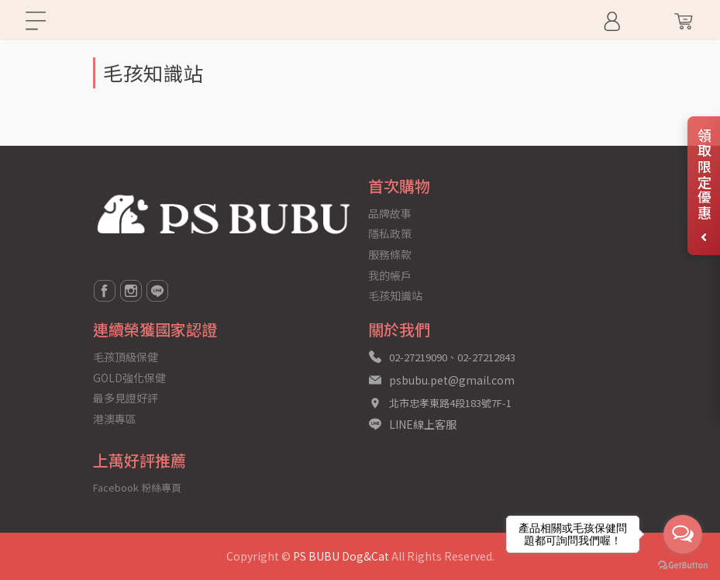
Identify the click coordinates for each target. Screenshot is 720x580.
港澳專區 (114, 418)
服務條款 (390, 254)
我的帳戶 (390, 275)
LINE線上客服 (422, 424)
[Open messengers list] (682, 534)
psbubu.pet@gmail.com (452, 380)
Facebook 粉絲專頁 (137, 487)
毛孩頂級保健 (125, 356)
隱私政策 (390, 233)
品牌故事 (390, 213)
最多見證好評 (125, 398)
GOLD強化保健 (129, 377)
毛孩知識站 (395, 295)
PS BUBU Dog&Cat (341, 556)
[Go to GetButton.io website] (683, 564)
